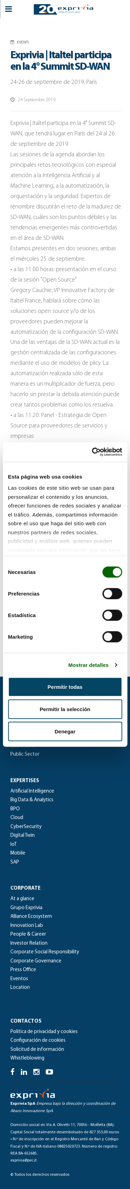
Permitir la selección (65, 709)
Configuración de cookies (38, 1040)
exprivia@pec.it (23, 1160)
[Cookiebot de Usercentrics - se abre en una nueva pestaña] (92, 452)
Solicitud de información (37, 1049)
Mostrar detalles (88, 665)
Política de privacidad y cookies (44, 1031)
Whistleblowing (27, 1058)
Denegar (64, 731)
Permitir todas (65, 687)
